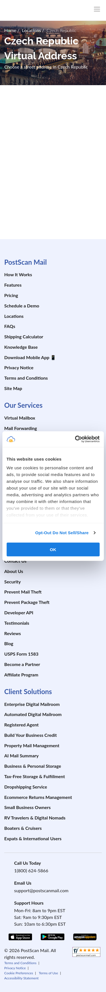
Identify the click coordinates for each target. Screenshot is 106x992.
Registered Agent (21, 724)
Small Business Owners (27, 807)
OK (53, 549)
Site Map (13, 388)
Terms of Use (48, 973)
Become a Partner (22, 664)
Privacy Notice (18, 367)
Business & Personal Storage (32, 766)
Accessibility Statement (21, 978)
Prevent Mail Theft (23, 591)
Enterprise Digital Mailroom (32, 704)
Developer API (18, 612)
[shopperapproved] (86, 952)
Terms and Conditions (26, 378)
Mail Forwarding (20, 428)
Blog (8, 643)
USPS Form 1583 (21, 653)
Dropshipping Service (25, 786)
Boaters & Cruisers (23, 828)
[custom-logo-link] (38, 9)
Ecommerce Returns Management (38, 797)
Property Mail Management (31, 745)
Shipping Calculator (23, 336)
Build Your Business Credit (30, 735)
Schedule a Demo (21, 305)
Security (12, 581)
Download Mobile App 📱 (30, 357)
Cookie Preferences (18, 973)
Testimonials (16, 623)
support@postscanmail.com (41, 890)
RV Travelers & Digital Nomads (35, 817)
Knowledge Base (21, 347)
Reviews (12, 633)
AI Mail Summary (21, 755)
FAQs (9, 326)
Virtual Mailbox (19, 417)
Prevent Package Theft (26, 602)
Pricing (11, 295)
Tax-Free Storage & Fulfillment (34, 776)
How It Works (18, 274)
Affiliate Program (21, 674)
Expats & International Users (33, 838)
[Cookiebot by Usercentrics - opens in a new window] (75, 439)
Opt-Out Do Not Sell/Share (61, 532)
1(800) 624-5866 (31, 870)
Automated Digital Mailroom (33, 714)
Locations (13, 316)
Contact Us (15, 560)
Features (12, 284)
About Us (13, 571)
